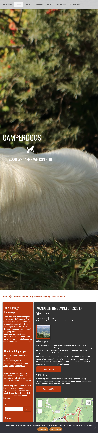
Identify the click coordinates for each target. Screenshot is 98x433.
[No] (95, 427)
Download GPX (48, 369)
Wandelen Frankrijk (20, 297)
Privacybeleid (56, 429)
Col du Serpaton (42, 321)
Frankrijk (53, 321)
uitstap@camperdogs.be (14, 366)
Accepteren (43, 429)
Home (5, 297)
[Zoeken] (27, 409)
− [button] (40, 405)
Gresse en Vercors (64, 321)
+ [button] (40, 401)
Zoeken (7, 405)
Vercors (75, 321)
